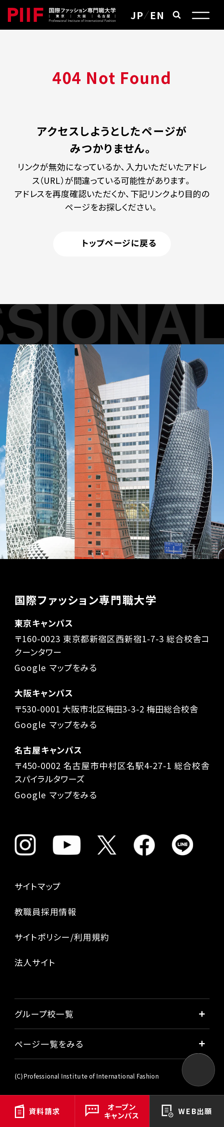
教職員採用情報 (45, 911)
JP (137, 15)
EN (157, 15)
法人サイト (35, 962)
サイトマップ (37, 886)
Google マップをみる (55, 667)
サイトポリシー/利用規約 (62, 937)
